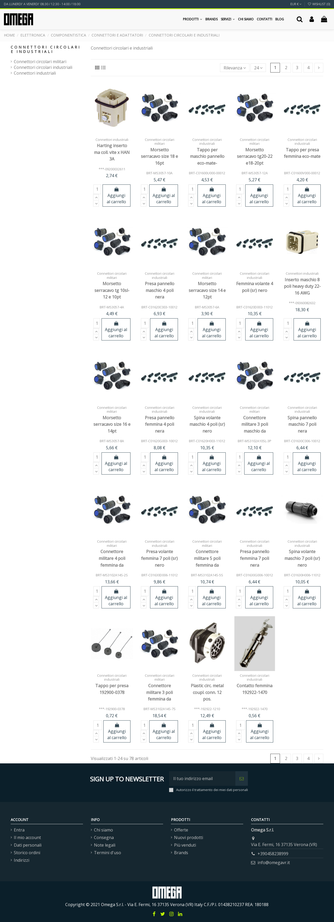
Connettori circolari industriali (43, 67)
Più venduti (185, 845)
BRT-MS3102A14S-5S (207, 575)
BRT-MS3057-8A (112, 441)
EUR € (296, 4)
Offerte (181, 830)
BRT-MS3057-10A (159, 173)
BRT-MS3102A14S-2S (112, 575)
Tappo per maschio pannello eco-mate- (207, 156)
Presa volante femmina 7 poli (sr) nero (159, 558)
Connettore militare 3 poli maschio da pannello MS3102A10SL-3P (254, 431)
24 (258, 68)
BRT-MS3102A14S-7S (160, 709)
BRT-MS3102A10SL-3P (254, 441)
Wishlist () (319, 4)
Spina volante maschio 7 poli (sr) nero (302, 558)
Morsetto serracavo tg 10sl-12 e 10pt (111, 290)
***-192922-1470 (254, 709)
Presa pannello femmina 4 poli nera (159, 424)
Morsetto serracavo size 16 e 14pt (111, 424)
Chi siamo (103, 830)
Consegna (104, 837)
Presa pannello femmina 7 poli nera (254, 558)
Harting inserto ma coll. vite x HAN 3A (112, 152)
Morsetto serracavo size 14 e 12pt (207, 290)
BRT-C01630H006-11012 (302, 575)
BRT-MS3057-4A (112, 307)
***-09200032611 (112, 169)
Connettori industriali (35, 73)
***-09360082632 (302, 303)
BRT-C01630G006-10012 (254, 575)
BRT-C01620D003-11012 (254, 307)
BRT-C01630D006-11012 (159, 575)
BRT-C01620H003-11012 (207, 441)
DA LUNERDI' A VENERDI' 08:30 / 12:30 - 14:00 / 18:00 (42, 4)
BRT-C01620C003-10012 (159, 307)
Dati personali (27, 845)
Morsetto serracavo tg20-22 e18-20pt (254, 156)
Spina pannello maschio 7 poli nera (302, 424)
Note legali (104, 845)
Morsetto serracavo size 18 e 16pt (159, 156)
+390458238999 (273, 854)
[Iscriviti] (241, 778)
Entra (19, 830)
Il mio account (27, 837)
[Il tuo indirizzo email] (202, 778)
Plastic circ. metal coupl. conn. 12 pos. (207, 692)
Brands (181, 852)
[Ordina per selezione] (234, 67)
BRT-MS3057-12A (255, 173)
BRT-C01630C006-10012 (302, 441)
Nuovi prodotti (188, 837)
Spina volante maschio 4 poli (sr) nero (207, 424)
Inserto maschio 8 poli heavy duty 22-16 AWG (302, 286)
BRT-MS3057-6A (207, 307)
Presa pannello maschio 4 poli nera (159, 290)
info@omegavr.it (274, 862)
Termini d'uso (107, 852)
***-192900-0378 (112, 709)
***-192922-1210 (207, 709)
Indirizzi (21, 860)
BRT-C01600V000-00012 (302, 173)
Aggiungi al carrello (116, 196)
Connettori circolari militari (40, 61)
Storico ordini (27, 852)
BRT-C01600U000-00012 (207, 173)
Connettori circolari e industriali (46, 49)
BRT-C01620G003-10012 (159, 441)
